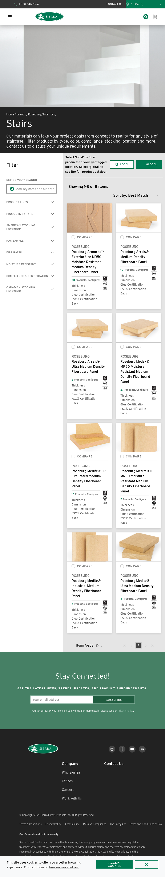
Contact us (16, 146)
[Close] (146, 864)
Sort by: (120, 195)
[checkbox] (73, 237)
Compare (85, 237)
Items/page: (85, 645)
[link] (124, 645)
